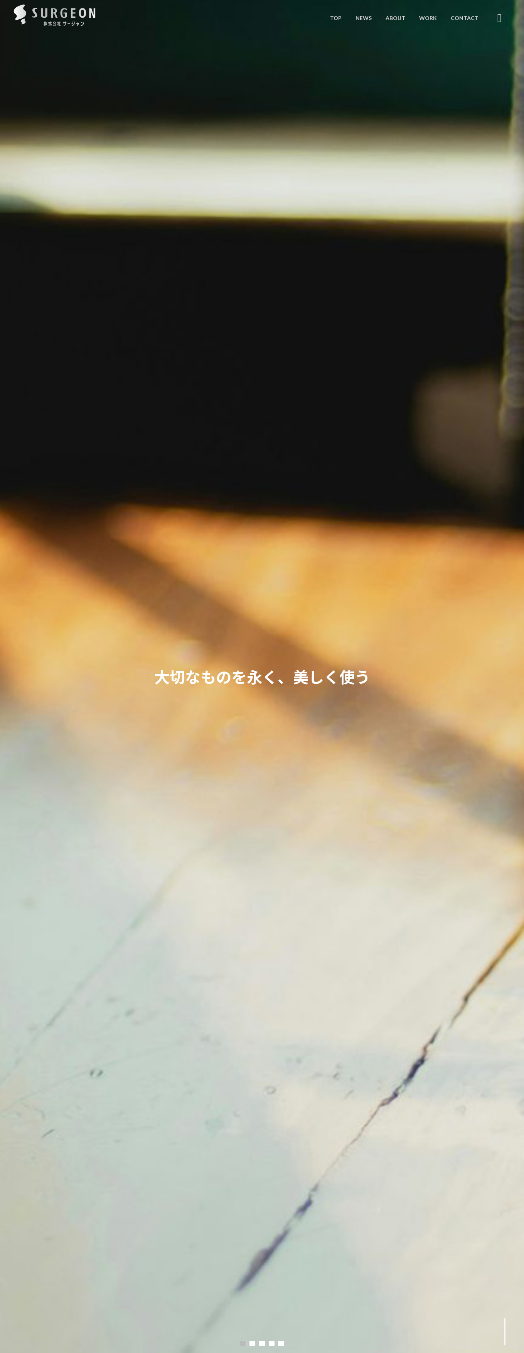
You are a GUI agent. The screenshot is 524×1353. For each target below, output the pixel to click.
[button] (243, 1343)
